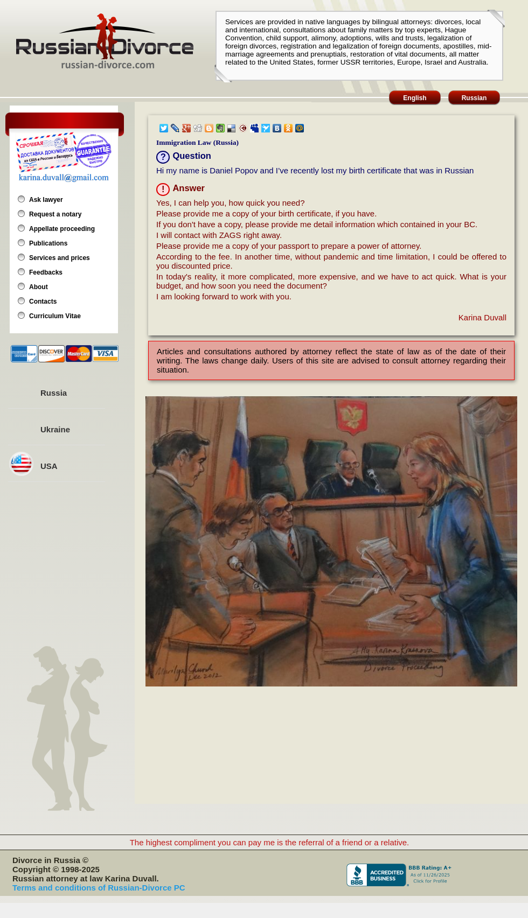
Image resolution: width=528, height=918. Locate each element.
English (414, 98)
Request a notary (55, 214)
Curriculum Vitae (55, 316)
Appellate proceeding (62, 229)
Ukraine (55, 429)
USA (49, 466)
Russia (53, 392)
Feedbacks (45, 272)
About (38, 287)
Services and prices (59, 258)
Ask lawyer (46, 200)
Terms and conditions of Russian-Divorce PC (98, 887)
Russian (474, 98)
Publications (48, 243)
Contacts (43, 301)
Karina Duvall (482, 317)
